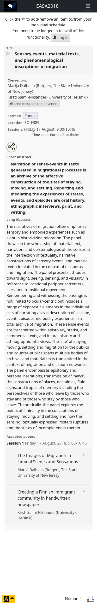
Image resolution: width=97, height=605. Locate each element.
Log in (61, 37)
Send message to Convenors (33, 103)
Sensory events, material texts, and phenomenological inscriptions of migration (47, 60)
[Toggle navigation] (88, 6)
